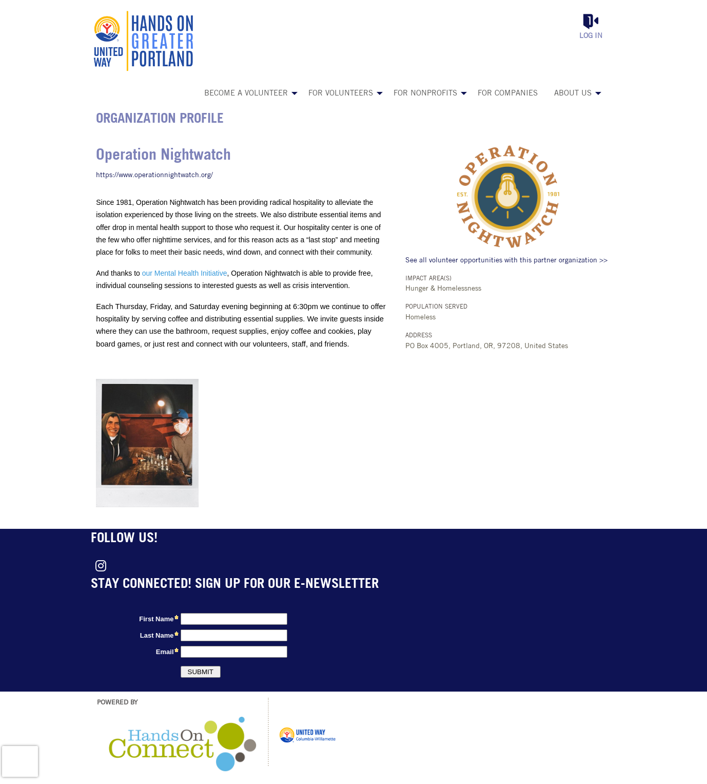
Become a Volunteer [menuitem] (246, 94)
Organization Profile (160, 119)
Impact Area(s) (428, 279)
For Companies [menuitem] (508, 94)
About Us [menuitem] (573, 94)
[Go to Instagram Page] (99, 566)
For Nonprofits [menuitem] (425, 94)
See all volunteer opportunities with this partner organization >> (506, 260)
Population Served (436, 307)
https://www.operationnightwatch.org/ (154, 175)
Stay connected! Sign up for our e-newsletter (235, 584)
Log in (590, 36)
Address (418, 336)
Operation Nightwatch (163, 156)
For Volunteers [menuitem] (340, 94)
